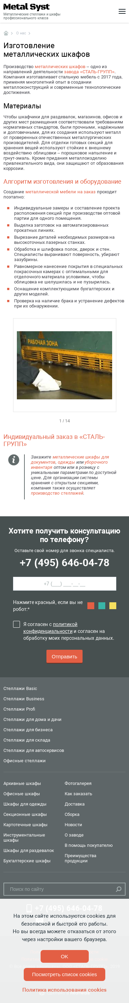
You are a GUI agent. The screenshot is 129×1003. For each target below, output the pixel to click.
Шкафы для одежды (24, 804)
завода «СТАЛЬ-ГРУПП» (89, 71)
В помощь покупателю (89, 845)
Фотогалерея (78, 783)
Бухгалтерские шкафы (27, 860)
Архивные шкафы (22, 783)
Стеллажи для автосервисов (33, 750)
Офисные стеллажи (24, 760)
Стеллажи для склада (26, 740)
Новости (73, 824)
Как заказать (79, 793)
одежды (66, 462)
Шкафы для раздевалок (28, 850)
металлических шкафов (60, 66)
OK (64, 956)
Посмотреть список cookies (64, 974)
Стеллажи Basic (20, 688)
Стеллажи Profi (19, 709)
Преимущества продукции (80, 858)
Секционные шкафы (25, 814)
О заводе (74, 835)
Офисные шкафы (21, 793)
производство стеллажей (57, 493)
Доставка (75, 804)
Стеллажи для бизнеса (28, 729)
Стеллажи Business (23, 698)
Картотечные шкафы (25, 824)
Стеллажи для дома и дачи (32, 719)
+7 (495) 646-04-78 (64, 563)
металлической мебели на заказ (60, 191)
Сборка (72, 814)
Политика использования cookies (64, 990)
